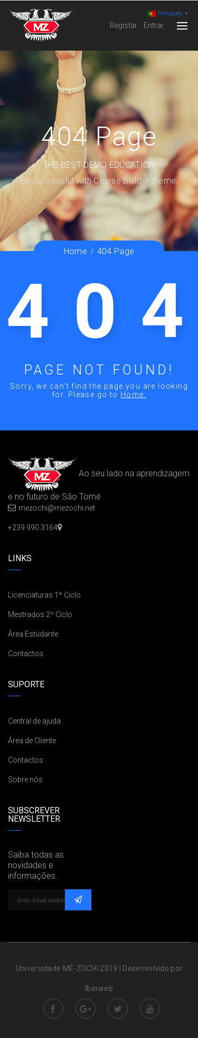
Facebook (53, 1008)
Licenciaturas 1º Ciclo (44, 595)
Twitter (118, 1008)
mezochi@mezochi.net (56, 508)
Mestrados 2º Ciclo (40, 614)
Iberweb (99, 988)
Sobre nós (25, 779)
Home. (133, 394)
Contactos (25, 653)
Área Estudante (33, 634)
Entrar (154, 25)
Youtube (150, 1008)
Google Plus (86, 1008)
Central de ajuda (34, 721)
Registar (123, 25)
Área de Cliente (32, 740)
